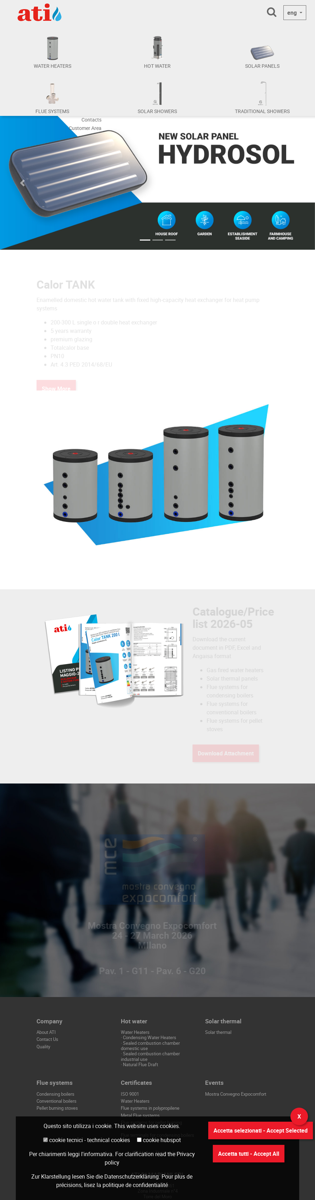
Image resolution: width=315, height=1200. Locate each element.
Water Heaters (135, 1101)
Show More (56, 281)
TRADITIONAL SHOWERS (262, 111)
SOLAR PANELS (262, 66)
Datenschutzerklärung (131, 1176)
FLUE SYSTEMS (52, 111)
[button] (23, 183)
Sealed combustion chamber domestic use (150, 1045)
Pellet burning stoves (57, 1108)
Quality (43, 1046)
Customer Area (85, 128)
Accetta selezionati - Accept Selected (261, 1130)
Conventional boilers (57, 1101)
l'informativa (96, 1154)
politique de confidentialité (135, 1185)
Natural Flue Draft (140, 1064)
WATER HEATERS (52, 66)
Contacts (91, 119)
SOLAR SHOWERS (157, 111)
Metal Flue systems (140, 1115)
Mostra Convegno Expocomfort (235, 1094)
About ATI (46, 1032)
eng (292, 13)
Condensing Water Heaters (149, 1037)
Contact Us (47, 1039)
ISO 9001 (130, 1094)
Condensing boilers (55, 1094)
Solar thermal (218, 1032)
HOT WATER (157, 66)
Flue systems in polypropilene (150, 1108)
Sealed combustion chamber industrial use (150, 1056)
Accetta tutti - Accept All (248, 1154)
